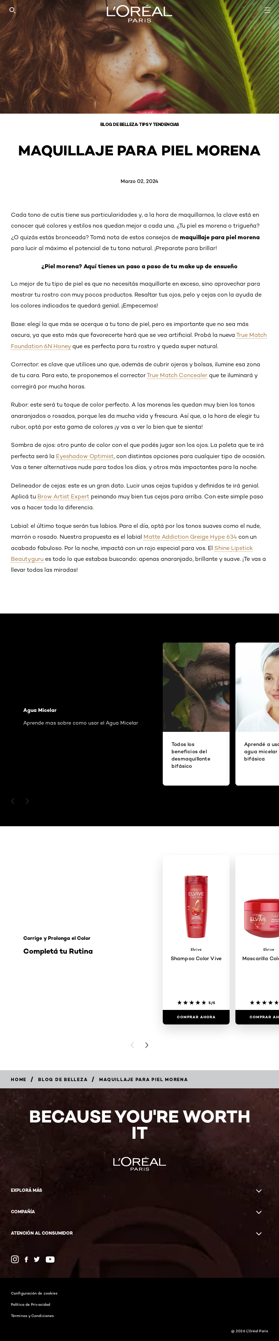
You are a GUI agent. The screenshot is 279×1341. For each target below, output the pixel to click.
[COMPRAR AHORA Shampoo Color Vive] (196, 1017)
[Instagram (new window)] (15, 1259)
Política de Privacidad (30, 1304)
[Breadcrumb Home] (19, 1079)
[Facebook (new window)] (26, 1259)
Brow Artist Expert (63, 496)
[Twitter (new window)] (37, 1259)
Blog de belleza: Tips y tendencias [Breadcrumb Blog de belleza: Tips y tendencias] (139, 124)
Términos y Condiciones (32, 1315)
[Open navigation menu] (267, 10)
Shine (222, 548)
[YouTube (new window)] (50, 1259)
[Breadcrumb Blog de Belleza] (63, 1079)
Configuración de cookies (34, 1293)
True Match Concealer (177, 375)
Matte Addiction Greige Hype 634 (190, 536)
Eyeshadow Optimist (85, 456)
